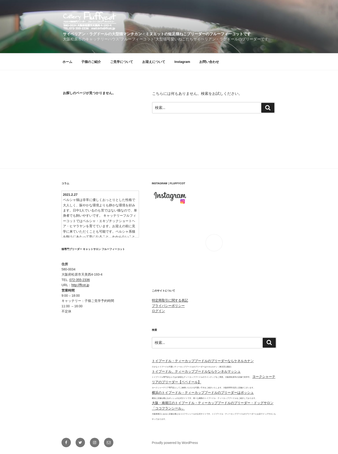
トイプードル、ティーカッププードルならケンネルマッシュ (196, 371)
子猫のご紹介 (91, 62)
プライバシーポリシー (168, 306)
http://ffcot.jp (80, 285)
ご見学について (121, 62)
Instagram (182, 62)
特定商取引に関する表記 (170, 300)
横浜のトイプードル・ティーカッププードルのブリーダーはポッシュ (203, 392)
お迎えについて (153, 62)
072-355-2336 (79, 280)
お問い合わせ (209, 62)
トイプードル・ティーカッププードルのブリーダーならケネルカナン (203, 361)
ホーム (67, 62)
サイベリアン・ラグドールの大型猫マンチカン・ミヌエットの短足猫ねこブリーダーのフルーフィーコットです (157, 34)
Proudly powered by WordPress (175, 443)
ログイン (158, 311)
